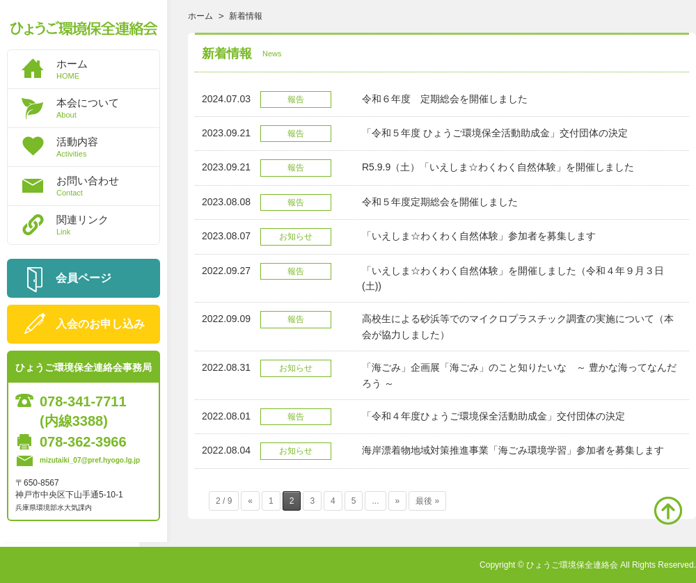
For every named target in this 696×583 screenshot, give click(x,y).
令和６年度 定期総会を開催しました (445, 98)
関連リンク (107, 225)
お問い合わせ (107, 186)
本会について (107, 108)
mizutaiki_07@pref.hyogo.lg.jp (90, 460)
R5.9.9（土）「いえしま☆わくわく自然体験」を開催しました (498, 167)
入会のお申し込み (100, 324)
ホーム (107, 69)
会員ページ (83, 278)
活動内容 (107, 147)
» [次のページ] (397, 501)
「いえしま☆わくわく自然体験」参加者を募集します (479, 235)
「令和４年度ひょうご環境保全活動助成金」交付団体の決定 (493, 416)
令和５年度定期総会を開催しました (440, 201)
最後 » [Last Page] (427, 501)
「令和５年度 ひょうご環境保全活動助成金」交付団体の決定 (495, 132)
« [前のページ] (250, 501)
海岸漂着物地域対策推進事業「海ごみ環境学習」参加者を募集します (513, 450)
